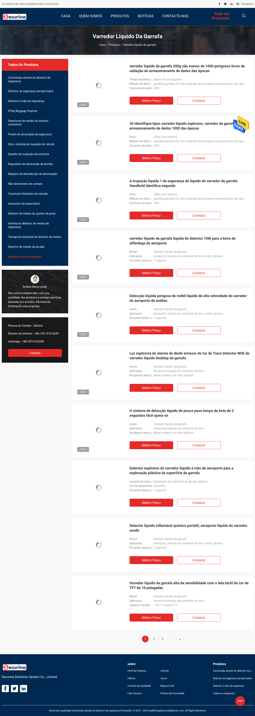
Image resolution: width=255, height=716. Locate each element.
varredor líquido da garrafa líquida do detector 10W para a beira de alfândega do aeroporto (183, 240)
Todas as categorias (223, 693)
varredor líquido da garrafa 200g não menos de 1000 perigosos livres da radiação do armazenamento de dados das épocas (187, 68)
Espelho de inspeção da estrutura (28, 154)
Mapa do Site (167, 686)
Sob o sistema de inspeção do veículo (31, 144)
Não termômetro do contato (25, 183)
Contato (35, 353)
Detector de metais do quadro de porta (32, 213)
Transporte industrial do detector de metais (34, 236)
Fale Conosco (135, 693)
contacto (198, 101)
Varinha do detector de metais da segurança (28, 225)
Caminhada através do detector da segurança (29, 79)
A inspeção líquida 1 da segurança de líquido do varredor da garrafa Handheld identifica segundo (184, 183)
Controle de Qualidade (139, 686)
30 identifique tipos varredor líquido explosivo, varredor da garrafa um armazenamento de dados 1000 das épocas (186, 125)
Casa (102, 44)
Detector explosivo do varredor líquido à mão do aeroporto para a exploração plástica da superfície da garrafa (181, 470)
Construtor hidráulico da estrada (28, 193)
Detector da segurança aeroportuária (30, 91)
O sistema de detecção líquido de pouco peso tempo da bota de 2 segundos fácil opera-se (182, 413)
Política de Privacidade (172, 693)
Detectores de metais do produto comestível (28, 122)
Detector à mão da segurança (26, 101)
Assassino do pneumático (24, 203)
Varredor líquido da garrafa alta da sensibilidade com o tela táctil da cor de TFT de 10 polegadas (189, 585)
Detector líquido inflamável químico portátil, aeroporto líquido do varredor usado (188, 527)
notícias (164, 670)
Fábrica (132, 678)
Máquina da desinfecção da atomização (32, 173)
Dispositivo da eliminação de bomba (30, 164)
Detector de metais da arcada (26, 246)
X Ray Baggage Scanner (22, 111)
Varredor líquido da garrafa (25, 256)
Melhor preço (151, 101)
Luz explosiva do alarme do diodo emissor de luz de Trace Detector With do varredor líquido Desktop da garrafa (190, 355)
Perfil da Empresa (137, 670)
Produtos (114, 44)
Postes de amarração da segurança (30, 134)
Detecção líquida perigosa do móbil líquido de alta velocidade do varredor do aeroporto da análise (188, 298)
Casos (163, 678)
